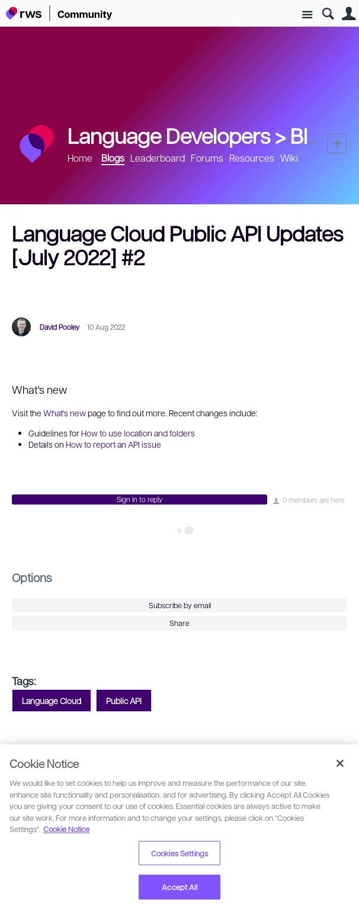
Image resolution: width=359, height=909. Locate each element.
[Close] (340, 763)
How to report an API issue (113, 444)
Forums (207, 158)
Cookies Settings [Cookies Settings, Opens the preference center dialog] (179, 853)
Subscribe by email (180, 605)
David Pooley (59, 327)
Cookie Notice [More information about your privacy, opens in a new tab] (66, 829)
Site (307, 15)
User (348, 14)
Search (328, 14)
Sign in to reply (139, 499)
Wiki (289, 158)
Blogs (316, 135)
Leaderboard (157, 158)
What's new (64, 412)
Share (179, 623)
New (337, 143)
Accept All (179, 887)
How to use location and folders (138, 433)
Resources (251, 158)
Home (80, 158)
